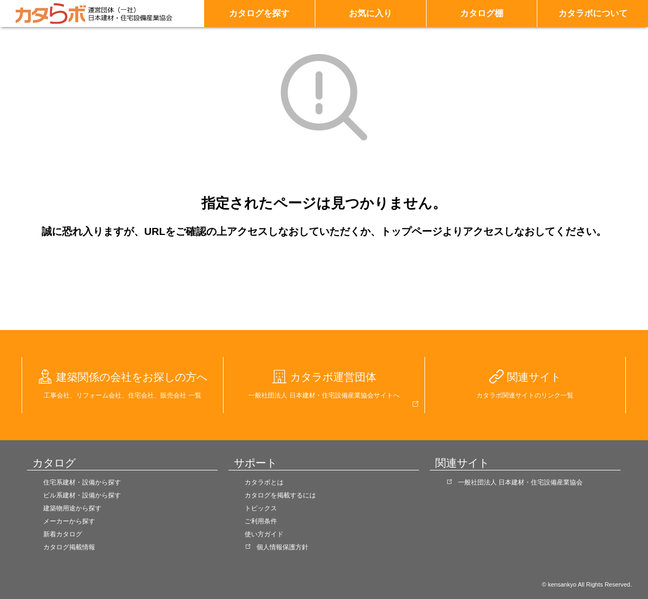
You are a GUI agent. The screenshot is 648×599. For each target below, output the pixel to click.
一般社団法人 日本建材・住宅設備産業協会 (520, 482)
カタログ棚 (481, 13)
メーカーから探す (69, 521)
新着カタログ (62, 534)
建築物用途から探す (72, 508)
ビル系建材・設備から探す (82, 495)
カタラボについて (592, 13)
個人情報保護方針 (282, 547)
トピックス (261, 508)
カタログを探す (259, 13)
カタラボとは (264, 482)
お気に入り (370, 13)
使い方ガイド (264, 534)
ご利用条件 (261, 521)
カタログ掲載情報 (69, 547)
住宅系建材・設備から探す (82, 482)
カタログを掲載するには (280, 495)
